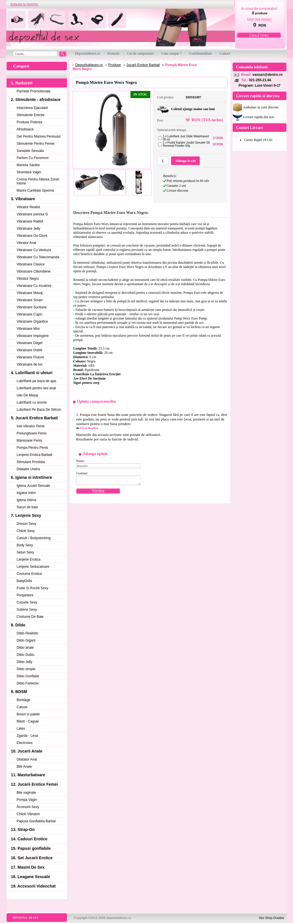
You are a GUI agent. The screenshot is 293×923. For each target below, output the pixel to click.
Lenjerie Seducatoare (33, 567)
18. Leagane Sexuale (30, 876)
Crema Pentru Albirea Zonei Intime (38, 181)
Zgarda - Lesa (27, 736)
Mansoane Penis (29, 440)
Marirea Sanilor (28, 165)
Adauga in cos (185, 161)
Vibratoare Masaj (30, 293)
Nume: (80, 461)
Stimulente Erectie (30, 115)
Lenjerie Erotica (28, 559)
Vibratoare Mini (28, 329)
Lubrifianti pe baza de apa (36, 381)
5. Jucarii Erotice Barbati (34, 418)
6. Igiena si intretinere (31, 477)
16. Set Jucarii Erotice (32, 857)
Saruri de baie (27, 507)
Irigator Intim (26, 493)
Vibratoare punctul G (32, 214)
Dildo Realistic (27, 633)
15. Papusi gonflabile (31, 848)
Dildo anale (25, 648)
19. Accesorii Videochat (33, 886)
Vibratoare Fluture (30, 357)
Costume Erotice (29, 574)
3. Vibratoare (23, 198)
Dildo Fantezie (28, 683)
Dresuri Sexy (26, 524)
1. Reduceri (21, 83)
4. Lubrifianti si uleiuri (31, 372)
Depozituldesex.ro (89, 65)
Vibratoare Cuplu (29, 314)
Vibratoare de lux (30, 364)
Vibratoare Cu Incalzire (34, 286)
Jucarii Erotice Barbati (143, 65)
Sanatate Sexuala (30, 151)
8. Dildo (18, 625)
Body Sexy (25, 545)
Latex (21, 729)
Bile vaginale (26, 793)
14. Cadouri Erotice (29, 839)
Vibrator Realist (28, 207)
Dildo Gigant (26, 640)
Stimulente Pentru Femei (35, 144)
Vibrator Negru (28, 279)
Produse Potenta (29, 122)
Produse (114, 65)
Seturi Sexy (25, 552)
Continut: (82, 473)
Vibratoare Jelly (28, 229)
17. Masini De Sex (28, 867)
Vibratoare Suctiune (32, 307)
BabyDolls (24, 581)
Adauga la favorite (24, 4)
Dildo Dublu (25, 655)
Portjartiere (25, 595)
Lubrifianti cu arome (32, 402)
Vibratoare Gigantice (32, 321)
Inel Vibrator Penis (31, 426)
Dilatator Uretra (28, 469)
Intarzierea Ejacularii (32, 108)
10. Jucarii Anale (26, 751)
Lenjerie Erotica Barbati (34, 455)
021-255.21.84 (260, 80)
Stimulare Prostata (31, 462)
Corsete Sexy (27, 602)
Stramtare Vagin (29, 172)
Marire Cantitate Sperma (35, 190)
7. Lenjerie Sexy (26, 515)
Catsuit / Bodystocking (34, 538)
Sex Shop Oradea (271, 918)
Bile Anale (24, 767)
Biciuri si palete (28, 714)
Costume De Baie (30, 617)
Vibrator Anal (26, 243)
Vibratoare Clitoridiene (34, 271)
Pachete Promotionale (33, 91)
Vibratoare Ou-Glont (32, 236)
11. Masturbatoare (28, 775)
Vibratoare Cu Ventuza (34, 250)
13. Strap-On (23, 829)
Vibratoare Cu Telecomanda (38, 257)
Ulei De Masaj (27, 395)
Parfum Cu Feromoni (32, 158)
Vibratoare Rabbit (30, 221)
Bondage (23, 700)
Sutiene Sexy (27, 610)
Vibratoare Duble (29, 350)
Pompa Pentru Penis (32, 448)
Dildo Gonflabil (28, 676)
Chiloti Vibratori (28, 814)
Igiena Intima (26, 500)
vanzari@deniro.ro (267, 75)
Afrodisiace (25, 129)
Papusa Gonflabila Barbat (36, 821)
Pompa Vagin (27, 800)
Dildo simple (26, 669)
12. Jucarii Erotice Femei (34, 784)
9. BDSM (19, 691)
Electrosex (25, 743)
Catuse (22, 707)
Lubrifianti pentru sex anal (36, 388)
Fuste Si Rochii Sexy (32, 588)
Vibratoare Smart (30, 300)
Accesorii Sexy (28, 807)
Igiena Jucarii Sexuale (33, 486)
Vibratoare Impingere (33, 336)
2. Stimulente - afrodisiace (36, 99)
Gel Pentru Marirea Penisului (38, 136)
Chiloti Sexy (26, 531)
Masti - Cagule (28, 721)
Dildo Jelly (24, 662)
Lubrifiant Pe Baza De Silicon (39, 410)
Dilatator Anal (27, 759)
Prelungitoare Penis (32, 433)
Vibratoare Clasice (31, 264)
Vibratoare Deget (30, 343)
